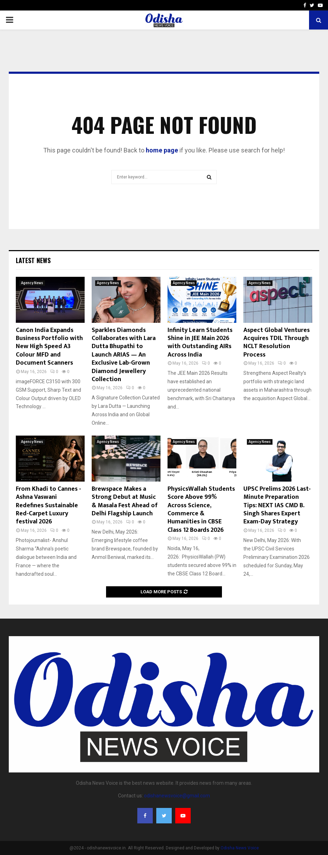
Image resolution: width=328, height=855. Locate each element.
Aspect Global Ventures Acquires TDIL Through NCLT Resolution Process (276, 342)
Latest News (33, 260)
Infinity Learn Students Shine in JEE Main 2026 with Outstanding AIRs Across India (200, 342)
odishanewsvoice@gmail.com (177, 795)
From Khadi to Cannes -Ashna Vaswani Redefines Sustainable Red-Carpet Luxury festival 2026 (48, 505)
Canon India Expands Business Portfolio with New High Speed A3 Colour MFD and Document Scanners (49, 346)
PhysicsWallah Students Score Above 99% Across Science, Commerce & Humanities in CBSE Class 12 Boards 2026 (201, 509)
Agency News (32, 283)
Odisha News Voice (240, 848)
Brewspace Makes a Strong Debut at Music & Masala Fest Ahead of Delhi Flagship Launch (125, 501)
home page (162, 150)
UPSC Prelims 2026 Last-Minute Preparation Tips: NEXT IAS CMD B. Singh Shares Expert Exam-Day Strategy (277, 505)
